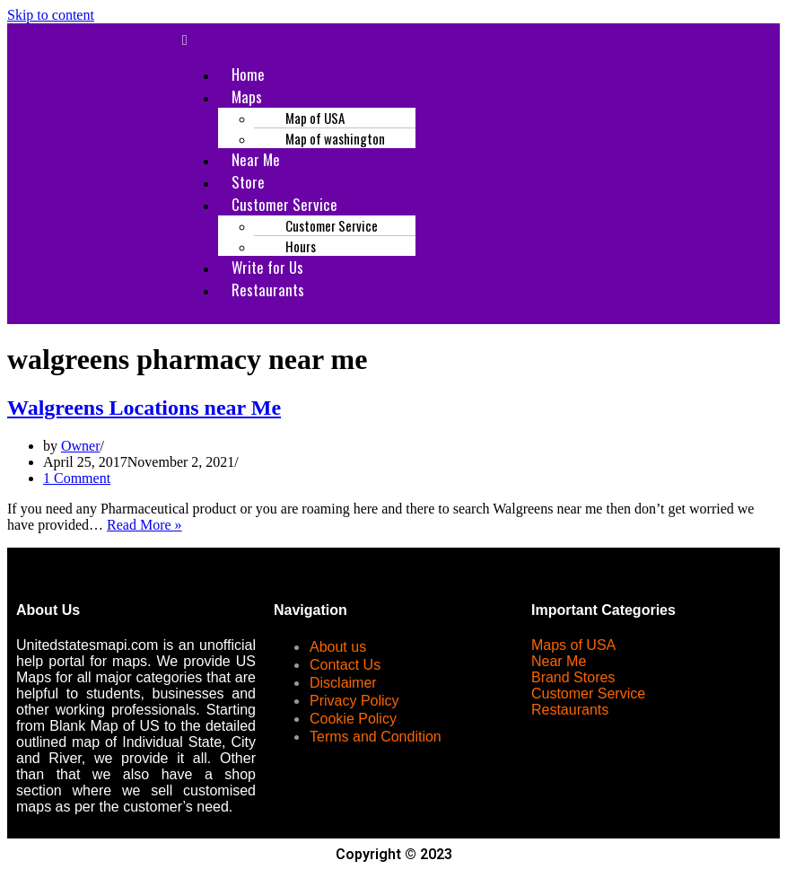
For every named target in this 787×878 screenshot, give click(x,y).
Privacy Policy (354, 700)
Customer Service (588, 693)
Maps (247, 96)
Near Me (558, 661)
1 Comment (76, 478)
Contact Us (345, 664)
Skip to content (50, 14)
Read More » (144, 524)
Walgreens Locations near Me (144, 407)
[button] (475, 40)
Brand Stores (573, 677)
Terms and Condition (376, 736)
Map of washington (335, 138)
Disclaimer (343, 682)
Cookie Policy (353, 718)
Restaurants (268, 289)
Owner (81, 445)
